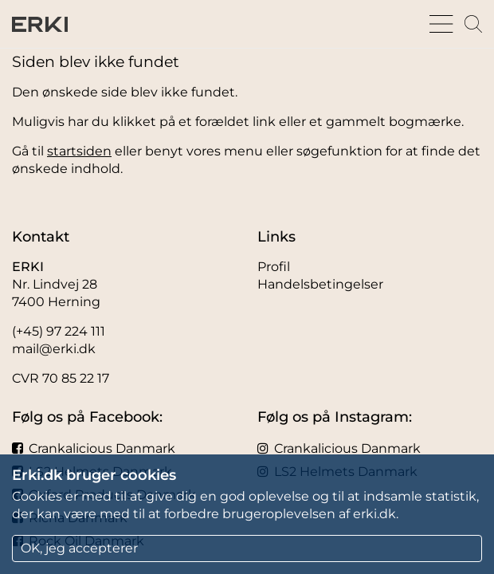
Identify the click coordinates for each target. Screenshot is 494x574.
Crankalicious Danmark (93, 448)
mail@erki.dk (54, 348)
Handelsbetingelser (320, 284)
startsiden (79, 151)
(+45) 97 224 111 (58, 331)
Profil (273, 266)
